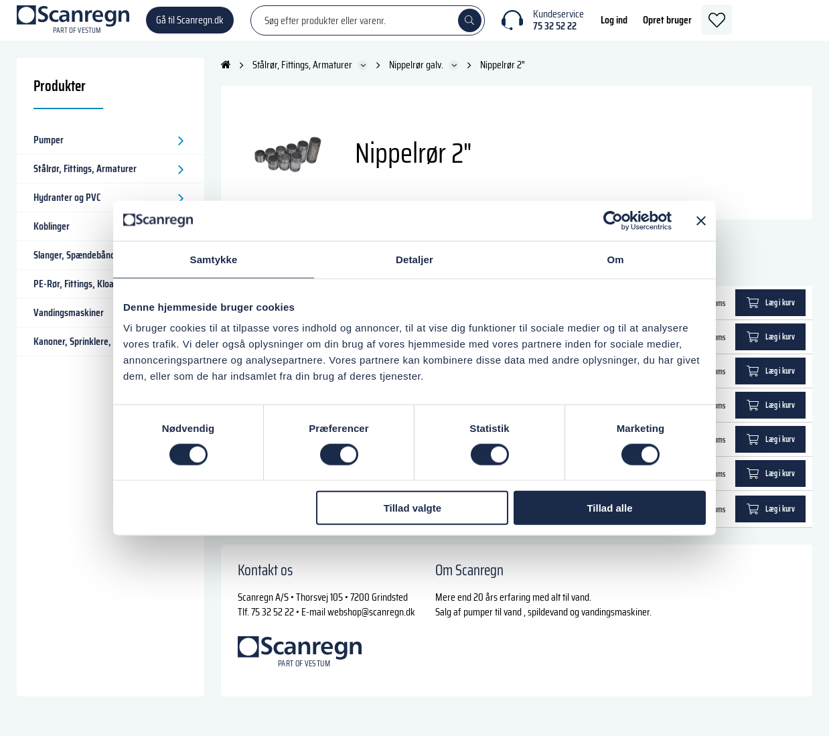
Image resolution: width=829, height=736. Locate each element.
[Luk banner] (701, 220)
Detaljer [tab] (414, 259)
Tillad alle (609, 508)
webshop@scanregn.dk (371, 624)
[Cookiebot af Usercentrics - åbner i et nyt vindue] (613, 220)
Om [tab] (615, 259)
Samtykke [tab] (214, 259)
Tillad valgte (412, 508)
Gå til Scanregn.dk (190, 26)
